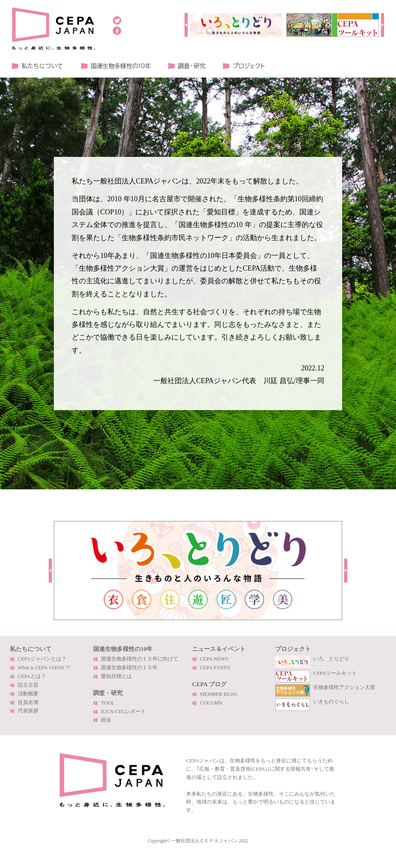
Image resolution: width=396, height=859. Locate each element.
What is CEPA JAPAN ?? (44, 667)
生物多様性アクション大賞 (344, 687)
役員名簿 (28, 702)
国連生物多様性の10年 (122, 649)
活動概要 (28, 694)
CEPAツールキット (335, 673)
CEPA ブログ (209, 684)
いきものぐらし (331, 701)
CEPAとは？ (32, 676)
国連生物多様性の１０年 (115, 66)
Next (382, 25)
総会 (106, 720)
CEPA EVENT (215, 667)
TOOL (107, 703)
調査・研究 (186, 66)
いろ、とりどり (331, 659)
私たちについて (37, 66)
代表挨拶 (28, 711)
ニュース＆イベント (219, 649)
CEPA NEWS (214, 659)
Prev (186, 25)
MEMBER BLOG (219, 694)
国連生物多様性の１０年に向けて (139, 659)
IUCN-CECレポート (123, 711)
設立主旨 (28, 685)
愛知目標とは (116, 676)
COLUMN (211, 703)
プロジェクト (243, 66)
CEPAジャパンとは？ (42, 659)
